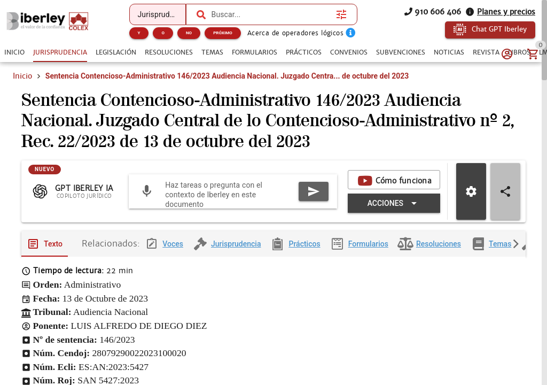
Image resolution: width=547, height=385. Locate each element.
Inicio (22, 76)
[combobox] (271, 14)
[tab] (14, 52)
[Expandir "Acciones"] (394, 203)
